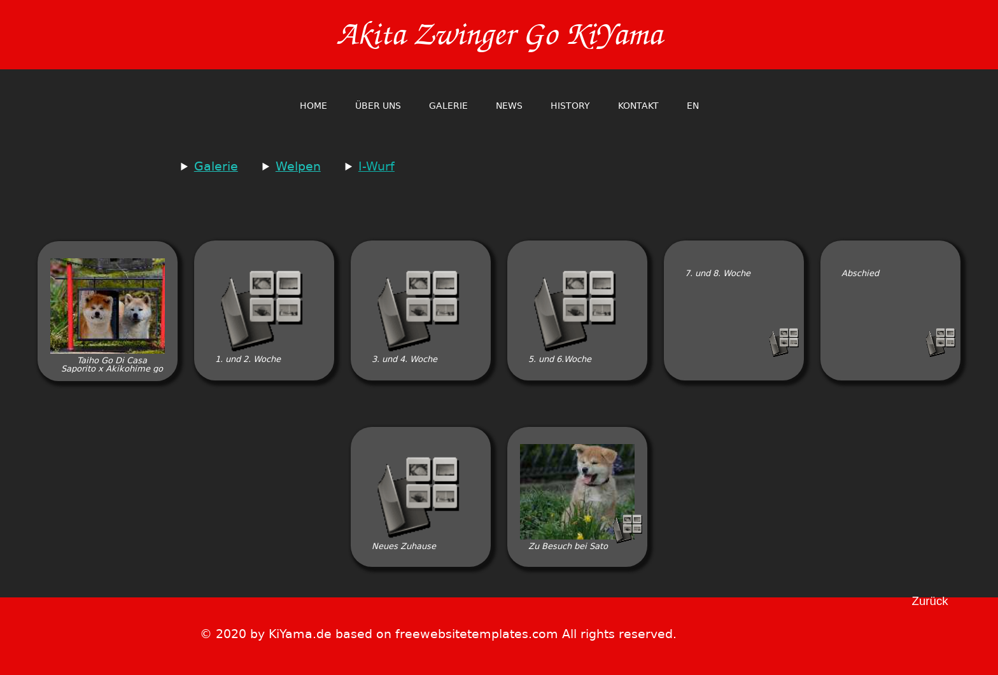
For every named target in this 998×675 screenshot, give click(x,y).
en (693, 106)
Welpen (298, 166)
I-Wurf (376, 166)
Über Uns (378, 106)
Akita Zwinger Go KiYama (499, 35)
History (570, 106)
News (509, 106)
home (313, 106)
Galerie (448, 106)
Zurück (930, 601)
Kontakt (638, 106)
